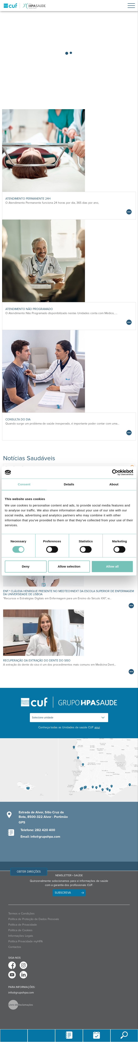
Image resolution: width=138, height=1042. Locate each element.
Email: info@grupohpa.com (40, 837)
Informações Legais (20, 936)
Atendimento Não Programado (29, 309)
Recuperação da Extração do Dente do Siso (36, 660)
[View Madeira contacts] (29, 770)
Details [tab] (69, 484)
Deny (25, 566)
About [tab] (114, 484)
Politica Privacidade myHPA (25, 941)
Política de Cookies (20, 930)
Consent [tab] (24, 484)
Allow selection (69, 566)
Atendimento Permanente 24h (28, 198)
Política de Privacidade (22, 924)
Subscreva (63, 892)
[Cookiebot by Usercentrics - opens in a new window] (115, 472)
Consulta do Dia (17, 419)
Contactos (14, 947)
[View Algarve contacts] (98, 770)
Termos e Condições (21, 913)
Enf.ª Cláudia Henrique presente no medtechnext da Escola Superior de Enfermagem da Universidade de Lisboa (68, 592)
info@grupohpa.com (21, 992)
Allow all (112, 566)
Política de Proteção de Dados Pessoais (33, 919)
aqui (97, 727)
